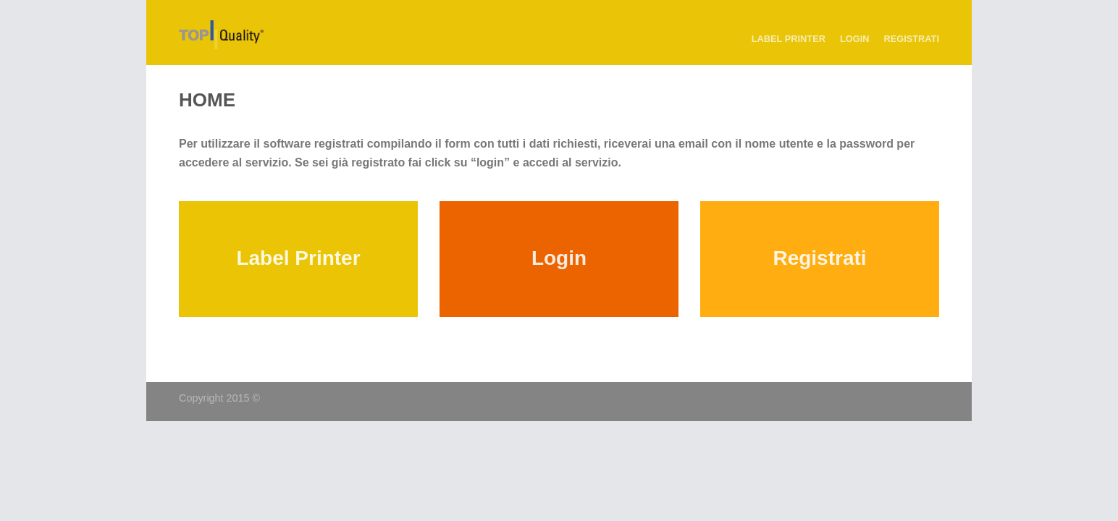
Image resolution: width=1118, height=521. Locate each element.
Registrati (911, 38)
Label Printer (788, 38)
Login (855, 38)
